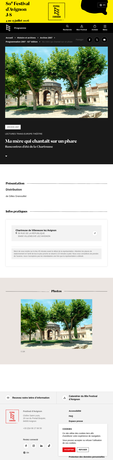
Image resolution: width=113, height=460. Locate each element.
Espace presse (76, 421)
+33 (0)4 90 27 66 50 (32, 428)
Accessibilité (75, 411)
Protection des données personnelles (87, 457)
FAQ (71, 416)
